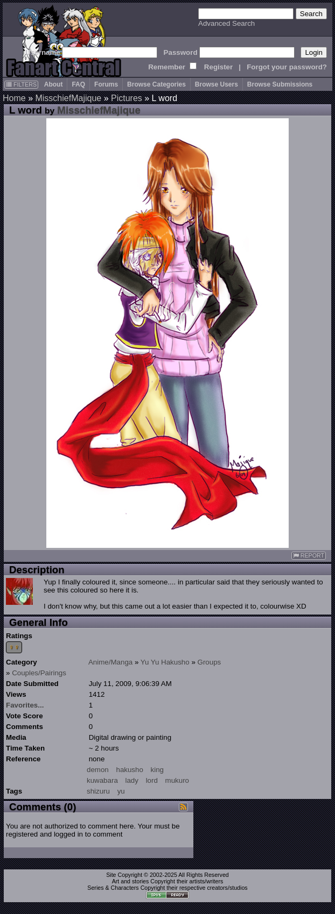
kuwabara (102, 780)
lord (152, 780)
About (53, 84)
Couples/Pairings (39, 673)
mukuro (177, 780)
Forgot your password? (287, 67)
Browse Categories (156, 84)
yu (121, 791)
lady (131, 780)
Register (218, 67)
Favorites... (25, 705)
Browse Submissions (279, 84)
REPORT (308, 555)
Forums (106, 84)
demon (98, 770)
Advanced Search (226, 23)
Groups (209, 662)
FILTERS (21, 84)
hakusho (129, 770)
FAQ (78, 84)
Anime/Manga (110, 662)
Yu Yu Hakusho (165, 662)
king (157, 770)
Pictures (126, 98)
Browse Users (216, 84)
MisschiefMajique (68, 98)
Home (14, 98)
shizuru (98, 791)
